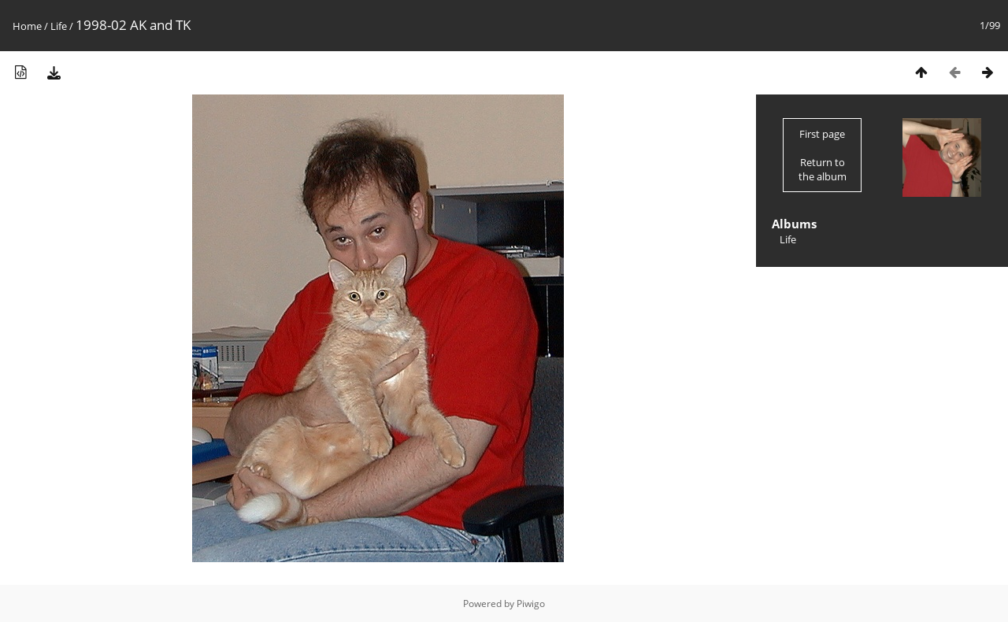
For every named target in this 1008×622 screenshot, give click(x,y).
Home (27, 26)
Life (58, 26)
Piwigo (531, 603)
